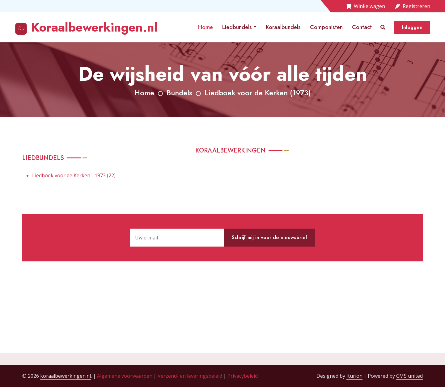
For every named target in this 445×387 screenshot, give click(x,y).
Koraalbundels (283, 27)
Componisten (326, 27)
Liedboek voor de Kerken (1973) (258, 92)
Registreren (412, 6)
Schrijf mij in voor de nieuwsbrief (269, 237)
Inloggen (412, 27)
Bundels (179, 92)
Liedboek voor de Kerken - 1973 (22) (74, 175)
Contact (362, 27)
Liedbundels (237, 27)
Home (205, 27)
